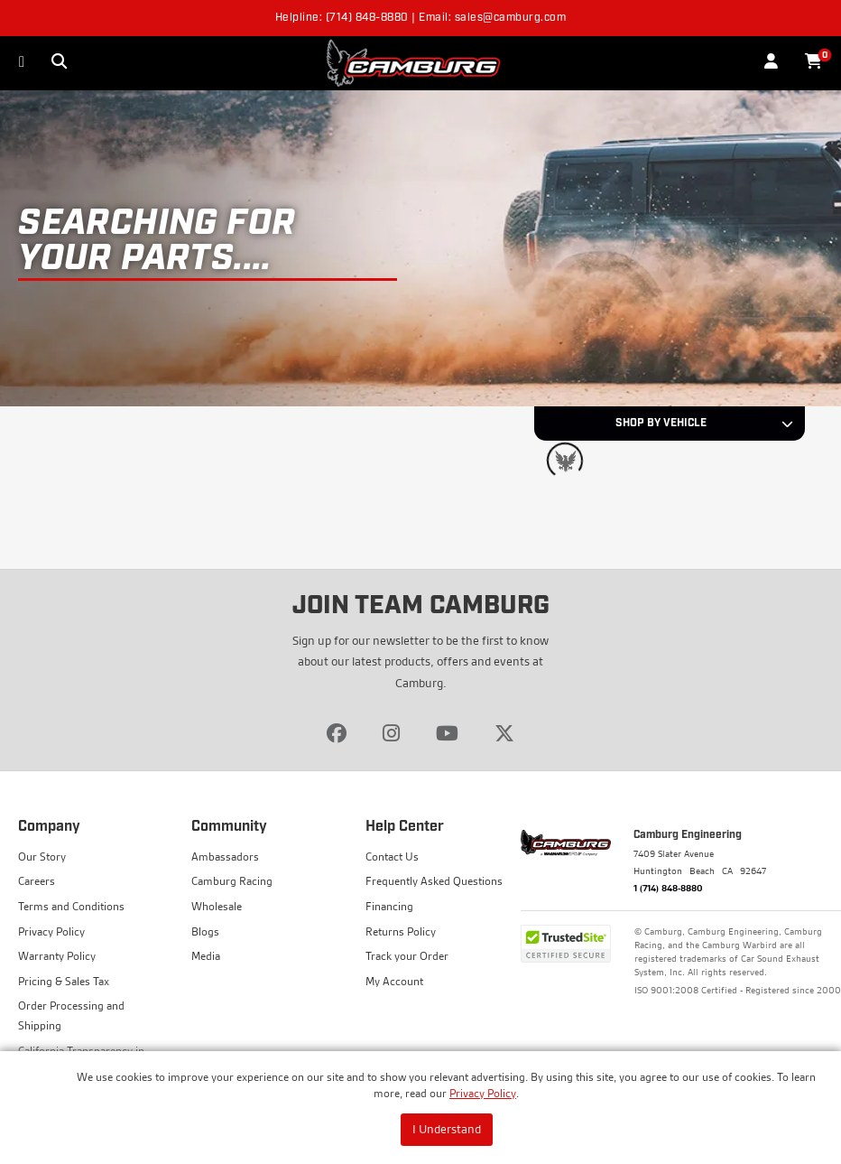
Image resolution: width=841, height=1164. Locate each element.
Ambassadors (225, 856)
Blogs (205, 931)
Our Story (42, 856)
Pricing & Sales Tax (63, 981)
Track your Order (406, 956)
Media (205, 956)
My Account (394, 981)
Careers (36, 881)
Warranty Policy (57, 956)
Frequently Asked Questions (434, 881)
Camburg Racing (232, 881)
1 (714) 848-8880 (668, 887)
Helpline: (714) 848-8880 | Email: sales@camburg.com (421, 18)
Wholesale (216, 906)
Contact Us (392, 856)
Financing (389, 906)
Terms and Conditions (71, 906)
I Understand (446, 1129)
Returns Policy (400, 931)
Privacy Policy (482, 1093)
